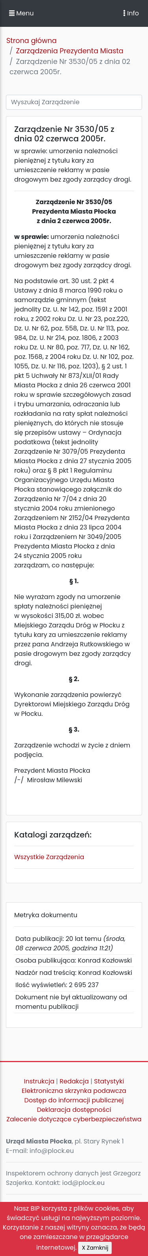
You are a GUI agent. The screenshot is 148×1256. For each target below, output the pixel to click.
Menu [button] (21, 13)
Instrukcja (39, 1081)
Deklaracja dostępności (74, 1109)
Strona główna (31, 40)
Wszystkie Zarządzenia (49, 857)
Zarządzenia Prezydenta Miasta (69, 51)
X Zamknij (95, 1248)
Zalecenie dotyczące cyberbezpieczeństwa (73, 1119)
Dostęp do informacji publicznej (74, 1100)
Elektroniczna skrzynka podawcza (74, 1090)
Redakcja (74, 1081)
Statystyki (109, 1081)
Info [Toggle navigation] (131, 13)
